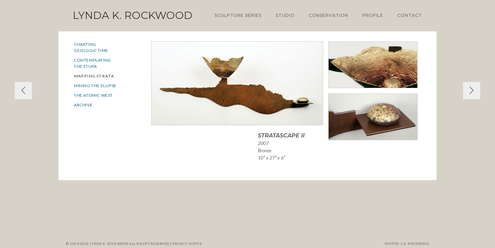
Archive (83, 104)
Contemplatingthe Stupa (92, 63)
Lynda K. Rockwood (132, 15)
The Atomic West (93, 95)
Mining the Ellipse (95, 85)
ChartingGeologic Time (91, 47)
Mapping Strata (94, 76)
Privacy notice (187, 243)
